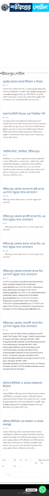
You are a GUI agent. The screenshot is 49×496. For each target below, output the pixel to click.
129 (35, 463)
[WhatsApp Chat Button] (42, 489)
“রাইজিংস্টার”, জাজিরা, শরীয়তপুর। (21, 151)
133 (14, 466)
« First (4, 460)
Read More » (8, 104)
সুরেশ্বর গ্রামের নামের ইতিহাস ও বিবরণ (23, 81)
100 (14, 460)
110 (20, 460)
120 (26, 460)
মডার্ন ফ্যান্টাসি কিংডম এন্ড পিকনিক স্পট (24, 113)
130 (41, 463)
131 (3, 466)
